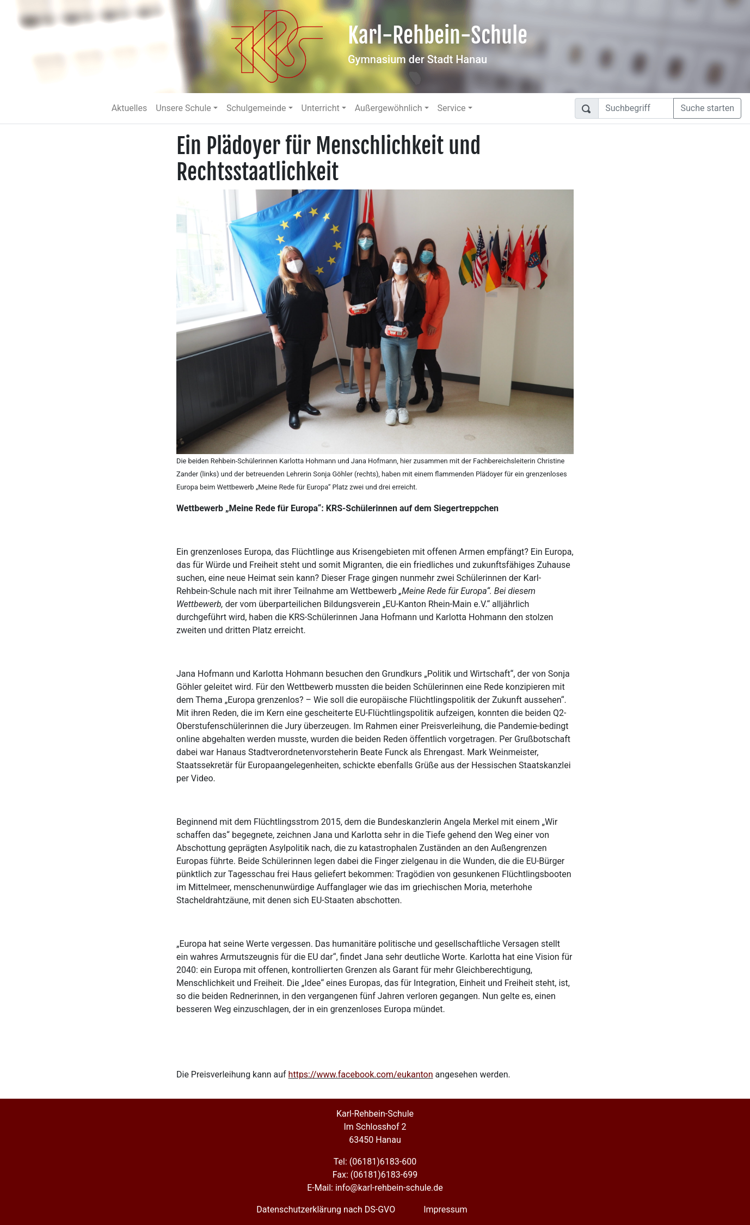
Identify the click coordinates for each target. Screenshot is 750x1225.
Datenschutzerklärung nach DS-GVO (325, 1209)
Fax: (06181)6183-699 (375, 1174)
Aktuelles (129, 108)
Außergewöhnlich (388, 108)
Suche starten (707, 108)
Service (452, 108)
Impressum (445, 1209)
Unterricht (321, 108)
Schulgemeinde (256, 108)
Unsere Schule (183, 108)
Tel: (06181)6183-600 (375, 1161)
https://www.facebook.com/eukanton (360, 1074)
